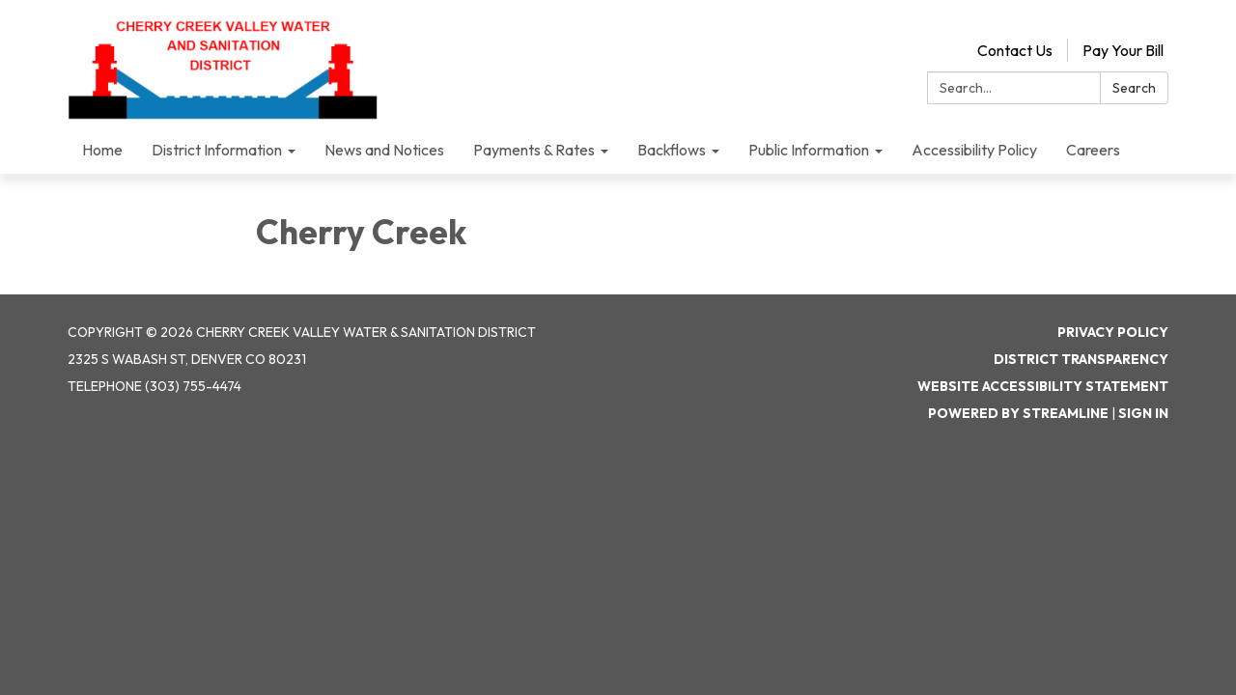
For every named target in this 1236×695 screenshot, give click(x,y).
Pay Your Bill (1123, 50)
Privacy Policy (1112, 332)
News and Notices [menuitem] (384, 149)
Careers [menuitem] (1093, 149)
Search (1134, 88)
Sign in (1143, 413)
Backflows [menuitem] (671, 149)
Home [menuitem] (102, 149)
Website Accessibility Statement (1042, 386)
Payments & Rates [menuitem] (534, 149)
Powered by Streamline (1018, 413)
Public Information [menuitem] (808, 149)
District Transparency (1081, 359)
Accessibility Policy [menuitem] (974, 149)
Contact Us (1015, 50)
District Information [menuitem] (217, 149)
